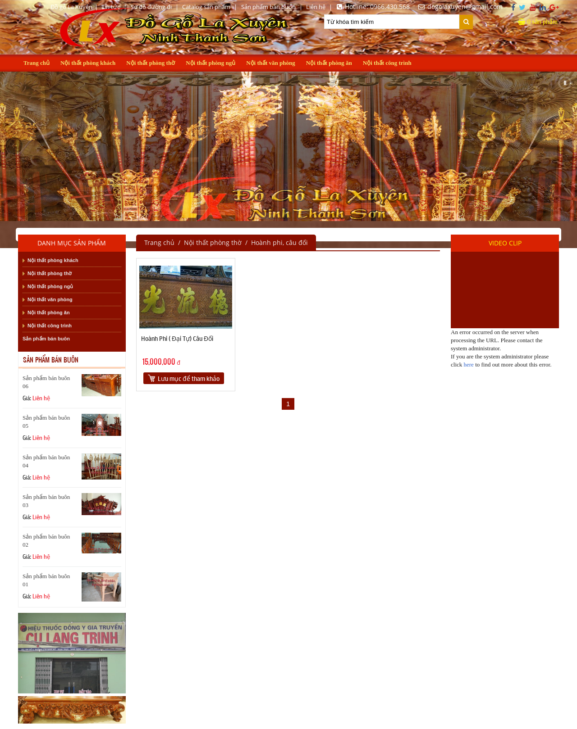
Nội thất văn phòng (270, 62)
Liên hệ (315, 7)
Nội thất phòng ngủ (210, 62)
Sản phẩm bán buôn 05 (46, 421)
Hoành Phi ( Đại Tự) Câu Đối (177, 338)
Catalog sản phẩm (206, 7)
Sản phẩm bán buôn (268, 7)
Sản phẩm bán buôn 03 (46, 501)
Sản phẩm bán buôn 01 (46, 580)
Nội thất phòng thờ (150, 62)
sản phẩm (538, 21)
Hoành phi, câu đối (279, 242)
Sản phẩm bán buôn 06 (46, 382)
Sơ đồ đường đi (151, 7)
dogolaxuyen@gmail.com (459, 6)
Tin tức (110, 7)
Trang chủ (36, 62)
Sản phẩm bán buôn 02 (46, 540)
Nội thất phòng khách (87, 62)
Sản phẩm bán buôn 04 (46, 461)
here (469, 364)
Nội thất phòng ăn (329, 62)
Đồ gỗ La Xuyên (71, 7)
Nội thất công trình (387, 62)
